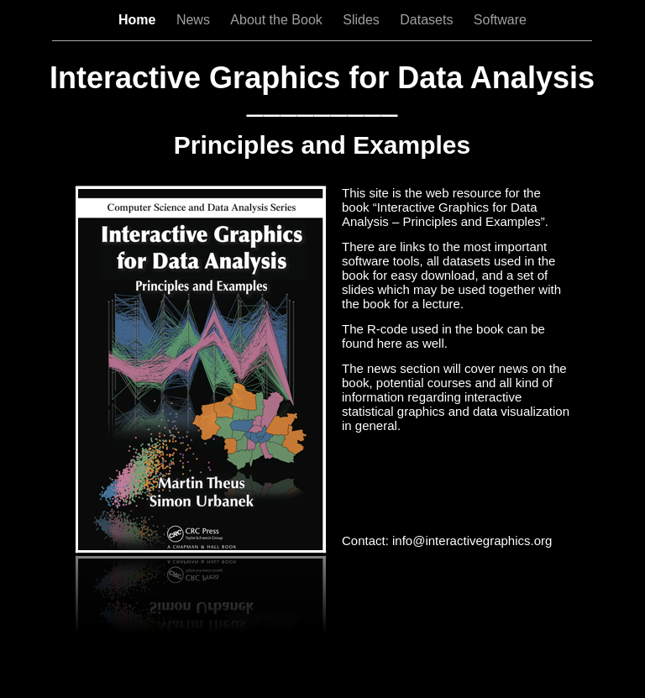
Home (139, 20)
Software (500, 20)
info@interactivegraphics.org (472, 540)
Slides (363, 20)
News (194, 20)
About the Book (278, 20)
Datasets (428, 20)
